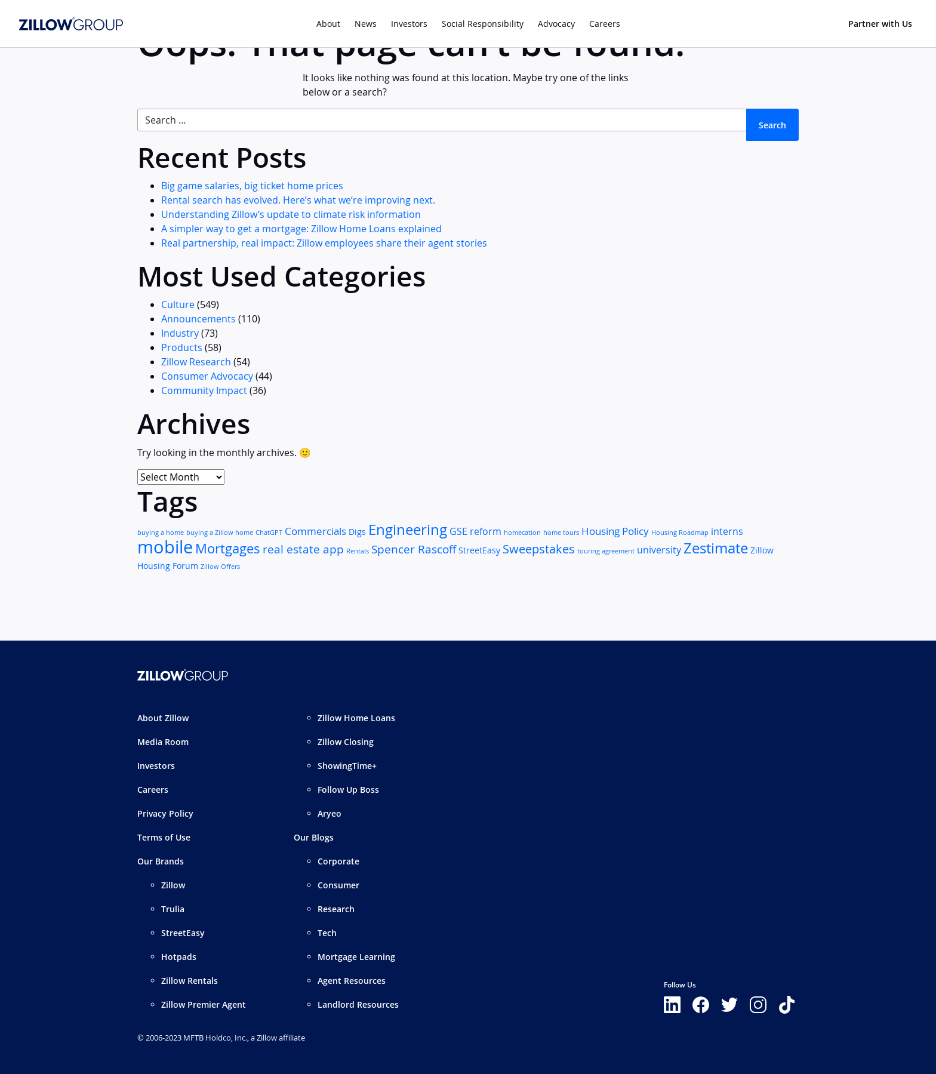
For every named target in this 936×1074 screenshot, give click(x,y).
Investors (409, 23)
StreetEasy (183, 932)
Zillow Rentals (189, 980)
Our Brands (160, 861)
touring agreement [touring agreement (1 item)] (606, 551)
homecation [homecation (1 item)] (522, 532)
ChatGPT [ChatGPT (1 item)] (268, 532)
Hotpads (178, 956)
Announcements (198, 318)
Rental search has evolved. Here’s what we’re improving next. (298, 200)
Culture (178, 304)
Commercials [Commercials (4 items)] (315, 531)
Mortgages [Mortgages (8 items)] (227, 548)
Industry (180, 333)
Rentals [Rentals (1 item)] (357, 551)
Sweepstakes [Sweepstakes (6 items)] (539, 549)
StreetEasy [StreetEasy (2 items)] (479, 550)
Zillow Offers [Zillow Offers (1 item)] (220, 566)
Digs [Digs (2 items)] (357, 532)
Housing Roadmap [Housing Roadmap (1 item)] (680, 532)
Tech (327, 932)
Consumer (338, 885)
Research (336, 909)
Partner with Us (880, 23)
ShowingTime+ (347, 765)
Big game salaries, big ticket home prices (252, 185)
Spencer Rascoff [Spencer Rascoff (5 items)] (413, 548)
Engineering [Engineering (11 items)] (407, 529)
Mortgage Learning (356, 956)
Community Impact (204, 390)
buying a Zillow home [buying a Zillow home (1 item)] (219, 532)
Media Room (163, 741)
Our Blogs (314, 837)
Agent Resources (352, 980)
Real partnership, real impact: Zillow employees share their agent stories (324, 243)
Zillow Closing (346, 741)
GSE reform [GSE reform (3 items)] (475, 531)
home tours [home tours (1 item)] (561, 532)
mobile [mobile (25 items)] (165, 547)
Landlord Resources (358, 1004)
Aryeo (329, 813)
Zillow (173, 885)
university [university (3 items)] (659, 550)
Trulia (172, 909)
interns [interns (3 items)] (727, 531)
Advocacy (556, 23)
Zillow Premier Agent (203, 1004)
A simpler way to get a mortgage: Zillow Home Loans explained (301, 228)
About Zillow (163, 718)
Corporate (338, 861)
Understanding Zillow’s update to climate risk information (291, 214)
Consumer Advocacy (207, 376)
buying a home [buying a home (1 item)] (160, 532)
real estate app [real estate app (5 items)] (303, 548)
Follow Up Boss (348, 789)
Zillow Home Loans (356, 718)
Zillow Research (196, 361)
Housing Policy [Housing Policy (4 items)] (615, 531)
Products (181, 347)
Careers (152, 789)
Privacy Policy (165, 813)
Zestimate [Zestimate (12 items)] (715, 548)
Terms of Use (163, 837)
